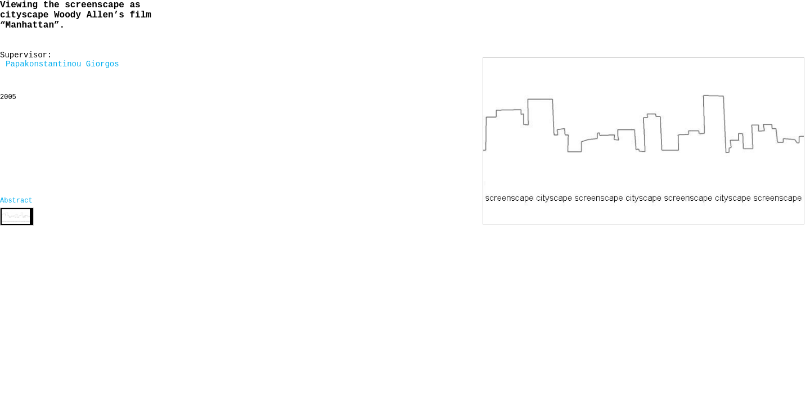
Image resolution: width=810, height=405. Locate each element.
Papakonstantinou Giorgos (62, 64)
